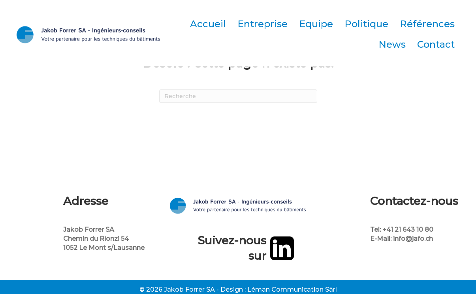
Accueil (208, 24)
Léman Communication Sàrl (292, 289)
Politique (366, 24)
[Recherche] (238, 96)
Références (427, 24)
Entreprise (262, 24)
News (392, 44)
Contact (436, 44)
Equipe (316, 24)
